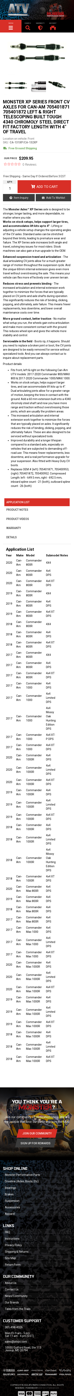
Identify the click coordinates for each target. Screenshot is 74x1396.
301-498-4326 (14, 1327)
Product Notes (17, 509)
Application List (18, 502)
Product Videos (17, 519)
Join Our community (37, 1133)
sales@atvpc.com (16, 1341)
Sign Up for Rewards (36, 1143)
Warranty (13, 528)
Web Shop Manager (48, 1388)
